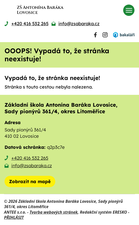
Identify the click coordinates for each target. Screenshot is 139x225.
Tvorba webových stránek (53, 212)
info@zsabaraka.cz (31, 165)
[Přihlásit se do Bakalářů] (123, 35)
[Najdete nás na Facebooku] (95, 34)
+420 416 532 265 (29, 158)
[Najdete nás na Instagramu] (105, 34)
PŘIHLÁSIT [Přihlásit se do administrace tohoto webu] (14, 217)
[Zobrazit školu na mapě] (30, 181)
